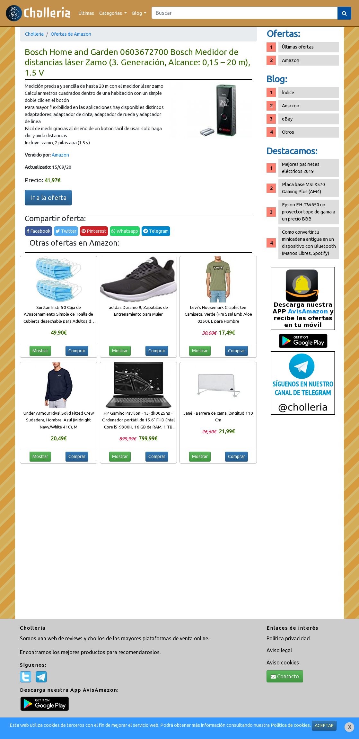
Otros (288, 132)
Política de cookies (290, 725)
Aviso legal (279, 650)
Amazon (60, 155)
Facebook (38, 231)
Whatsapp (124, 231)
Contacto (285, 676)
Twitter (66, 231)
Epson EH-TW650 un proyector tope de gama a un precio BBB (308, 211)
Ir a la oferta (48, 197)
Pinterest (94, 231)
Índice (288, 92)
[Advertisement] (303, 519)
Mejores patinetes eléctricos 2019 (301, 167)
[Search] (245, 13)
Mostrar (40, 350)
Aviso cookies (283, 662)
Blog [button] (137, 13)
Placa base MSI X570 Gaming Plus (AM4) (303, 188)
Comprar (76, 350)
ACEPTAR (324, 725)
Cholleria (34, 34)
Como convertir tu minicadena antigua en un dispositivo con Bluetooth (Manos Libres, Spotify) (309, 242)
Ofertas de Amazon (71, 34)
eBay (287, 119)
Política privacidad (288, 638)
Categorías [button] (111, 13)
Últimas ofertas (298, 47)
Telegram (156, 231)
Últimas (86, 13)
